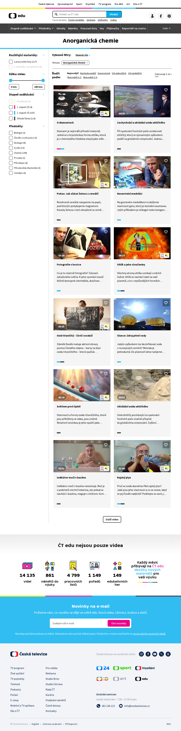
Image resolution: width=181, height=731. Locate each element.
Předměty (45, 28)
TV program (104, 4)
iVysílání (90, 4)
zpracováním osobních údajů (149, 633)
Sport (79, 4)
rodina (113, 19)
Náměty (73, 28)
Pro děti (119, 4)
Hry (102, 28)
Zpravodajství (65, 4)
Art (128, 4)
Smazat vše (82, 54)
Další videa (112, 519)
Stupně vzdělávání (22, 28)
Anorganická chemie (74, 62)
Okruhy (60, 28)
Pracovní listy (89, 28)
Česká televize (46, 4)
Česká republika (76, 19)
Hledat (114, 14)
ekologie (91, 19)
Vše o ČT (137, 4)
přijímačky (103, 19)
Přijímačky (113, 28)
